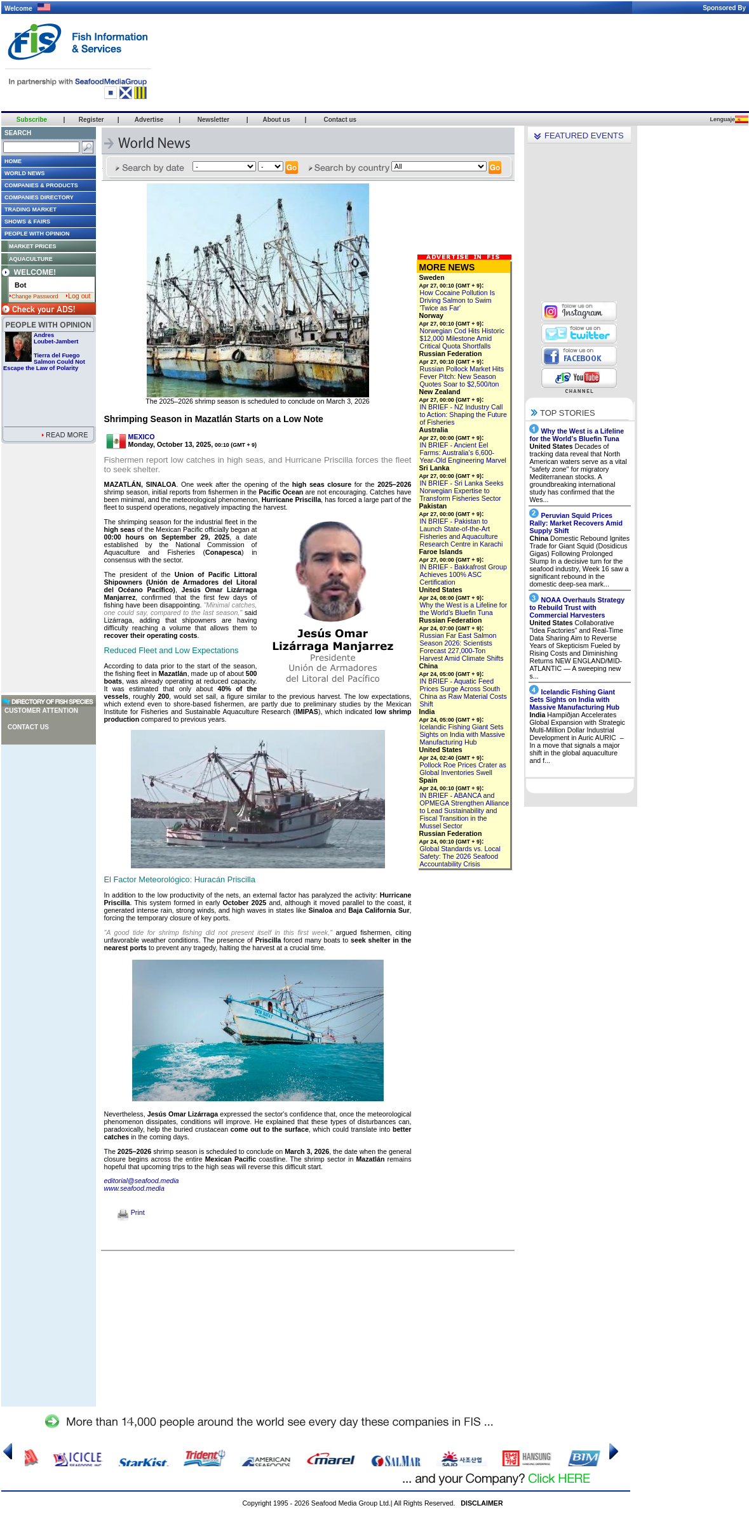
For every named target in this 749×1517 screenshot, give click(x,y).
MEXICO (141, 437)
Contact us (28, 727)
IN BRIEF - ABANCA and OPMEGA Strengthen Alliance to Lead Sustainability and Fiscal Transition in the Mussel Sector (464, 811)
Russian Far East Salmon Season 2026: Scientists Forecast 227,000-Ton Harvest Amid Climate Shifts (462, 647)
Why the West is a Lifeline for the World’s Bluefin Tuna (464, 608)
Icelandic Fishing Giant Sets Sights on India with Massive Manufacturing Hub (462, 734)
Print (131, 1212)
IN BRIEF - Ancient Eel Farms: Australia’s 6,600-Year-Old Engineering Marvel (463, 452)
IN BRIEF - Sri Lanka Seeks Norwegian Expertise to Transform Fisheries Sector (462, 490)
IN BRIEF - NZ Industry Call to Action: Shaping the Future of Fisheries (463, 414)
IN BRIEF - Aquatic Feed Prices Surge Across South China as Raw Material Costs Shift (463, 692)
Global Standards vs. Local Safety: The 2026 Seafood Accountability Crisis (460, 856)
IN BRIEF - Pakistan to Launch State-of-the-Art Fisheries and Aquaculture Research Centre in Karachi (461, 532)
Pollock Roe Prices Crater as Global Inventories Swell (463, 768)
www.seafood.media (134, 1188)
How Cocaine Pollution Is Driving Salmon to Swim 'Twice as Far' (457, 300)
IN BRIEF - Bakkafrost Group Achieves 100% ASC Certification (463, 574)
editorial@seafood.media (141, 1180)
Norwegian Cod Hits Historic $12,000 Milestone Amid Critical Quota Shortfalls (462, 338)
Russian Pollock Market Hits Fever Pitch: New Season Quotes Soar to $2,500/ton (462, 376)
